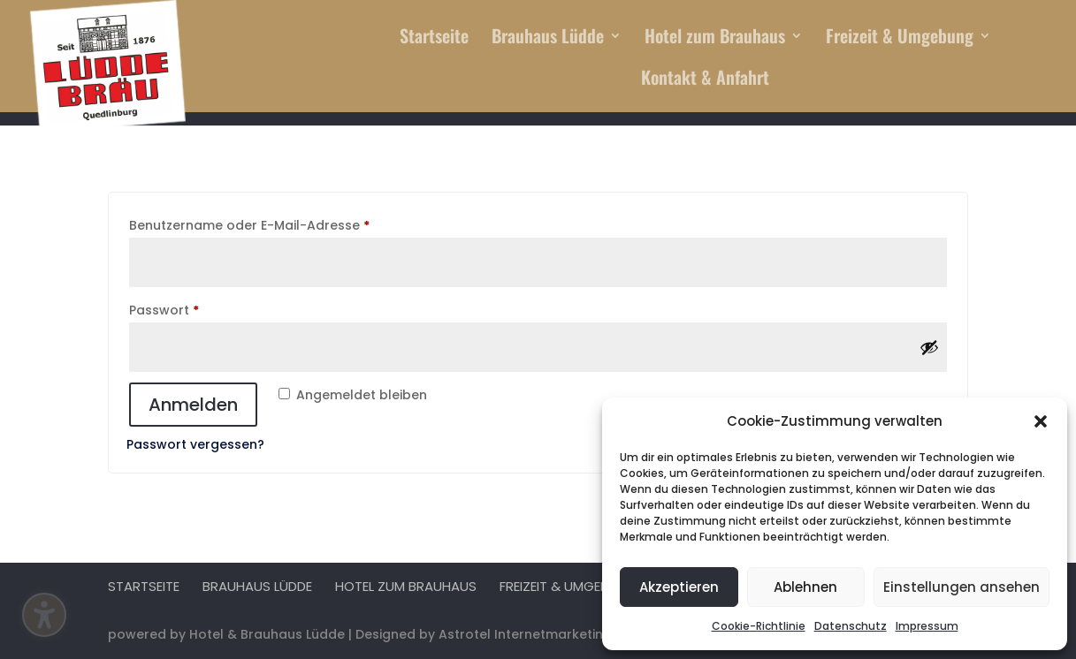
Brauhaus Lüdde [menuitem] (548, 39)
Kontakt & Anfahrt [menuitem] (705, 80)
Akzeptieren (679, 587)
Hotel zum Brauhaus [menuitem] (715, 39)
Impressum (927, 625)
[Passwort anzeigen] (929, 347)
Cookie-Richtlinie (758, 625)
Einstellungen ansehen (961, 587)
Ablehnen (805, 587)
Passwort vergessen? (195, 444)
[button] (1040, 421)
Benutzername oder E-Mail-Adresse (286, 223)
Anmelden (193, 404)
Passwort (201, 308)
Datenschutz (850, 625)
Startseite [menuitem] (434, 39)
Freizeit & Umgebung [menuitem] (899, 39)
